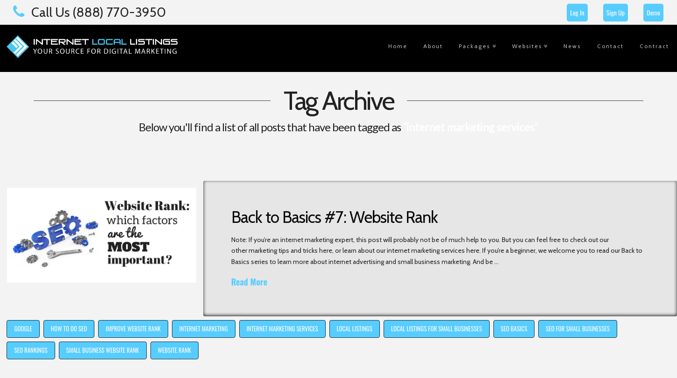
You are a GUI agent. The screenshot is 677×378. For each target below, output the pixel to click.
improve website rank (133, 328)
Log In (577, 12)
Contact (610, 46)
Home (397, 46)
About (433, 46)
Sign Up (615, 12)
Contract (654, 46)
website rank (174, 350)
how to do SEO (69, 328)
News (572, 46)
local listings (354, 328)
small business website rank (102, 350)
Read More (249, 282)
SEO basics (514, 328)
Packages (474, 46)
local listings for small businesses (436, 328)
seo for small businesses (578, 328)
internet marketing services (282, 328)
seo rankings (30, 350)
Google (23, 328)
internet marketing (203, 328)
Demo (653, 12)
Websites (527, 46)
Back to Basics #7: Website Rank (334, 217)
